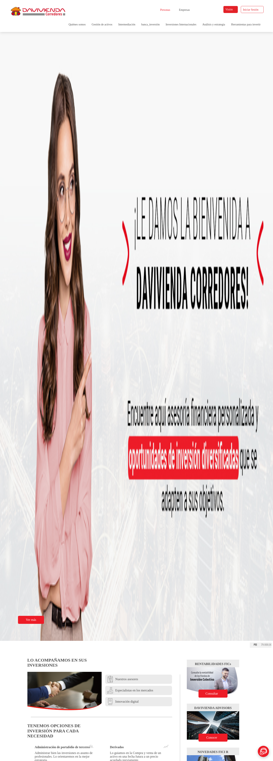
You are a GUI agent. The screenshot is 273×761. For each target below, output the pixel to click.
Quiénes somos (77, 24)
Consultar (215, 693)
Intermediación (126, 24)
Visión (230, 9)
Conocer (215, 737)
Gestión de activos (102, 24)
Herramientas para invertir (246, 24)
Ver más (33, 619)
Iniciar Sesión (252, 9)
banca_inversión (150, 24)
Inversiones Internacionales (181, 24)
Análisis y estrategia (213, 24)
